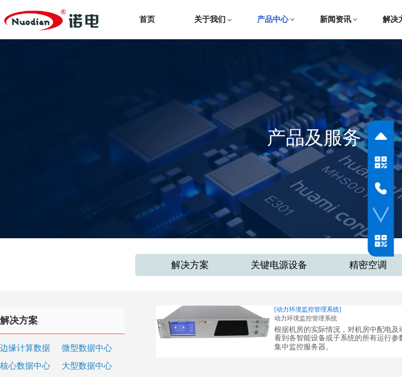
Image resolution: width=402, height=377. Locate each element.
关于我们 (210, 19)
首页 (147, 19)
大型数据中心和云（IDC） (87, 366)
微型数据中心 (87, 347)
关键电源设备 (279, 265)
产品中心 (272, 19)
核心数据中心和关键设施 (25, 366)
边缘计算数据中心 (25, 348)
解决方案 (190, 265)
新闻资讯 (335, 19)
